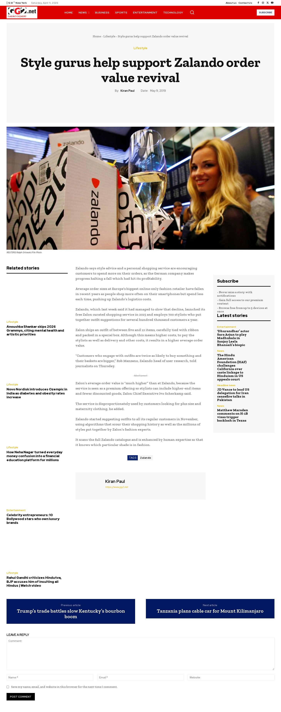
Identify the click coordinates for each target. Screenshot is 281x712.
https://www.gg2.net (116, 487)
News (220, 351)
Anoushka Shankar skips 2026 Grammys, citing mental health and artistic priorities (35, 330)
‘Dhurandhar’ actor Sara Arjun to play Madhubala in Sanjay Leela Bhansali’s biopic (233, 338)
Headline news (226, 385)
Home (97, 36)
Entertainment (16, 510)
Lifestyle (109, 36)
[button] (192, 12)
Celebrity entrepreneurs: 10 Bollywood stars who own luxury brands (33, 519)
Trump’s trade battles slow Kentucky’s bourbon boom (71, 613)
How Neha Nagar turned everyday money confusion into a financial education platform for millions (34, 456)
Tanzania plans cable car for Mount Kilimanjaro (210, 611)
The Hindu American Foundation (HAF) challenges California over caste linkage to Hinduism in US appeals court (232, 367)
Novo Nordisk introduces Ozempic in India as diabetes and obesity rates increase (37, 393)
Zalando (145, 457)
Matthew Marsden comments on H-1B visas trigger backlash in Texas (232, 415)
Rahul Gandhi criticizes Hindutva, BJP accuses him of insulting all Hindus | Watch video (34, 582)
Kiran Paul (127, 90)
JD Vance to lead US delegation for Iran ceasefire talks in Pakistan (233, 394)
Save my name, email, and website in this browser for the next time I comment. (64, 687)
